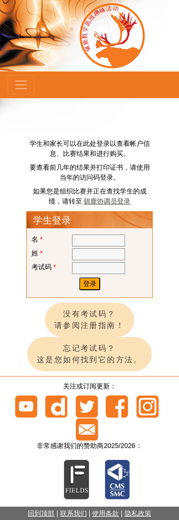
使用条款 (105, 513)
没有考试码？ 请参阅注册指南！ (89, 319)
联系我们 (73, 513)
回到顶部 (41, 513)
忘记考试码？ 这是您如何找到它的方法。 (89, 354)
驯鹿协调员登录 (107, 201)
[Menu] (21, 84)
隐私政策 (138, 513)
